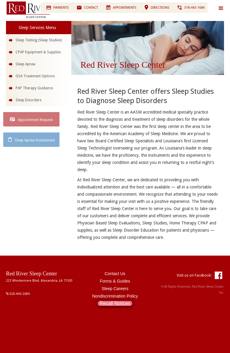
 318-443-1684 (18, 293)
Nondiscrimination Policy (115, 296)
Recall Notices (115, 303)
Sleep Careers (115, 288)
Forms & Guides (115, 281)
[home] (36, 10)
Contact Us (115, 273)
